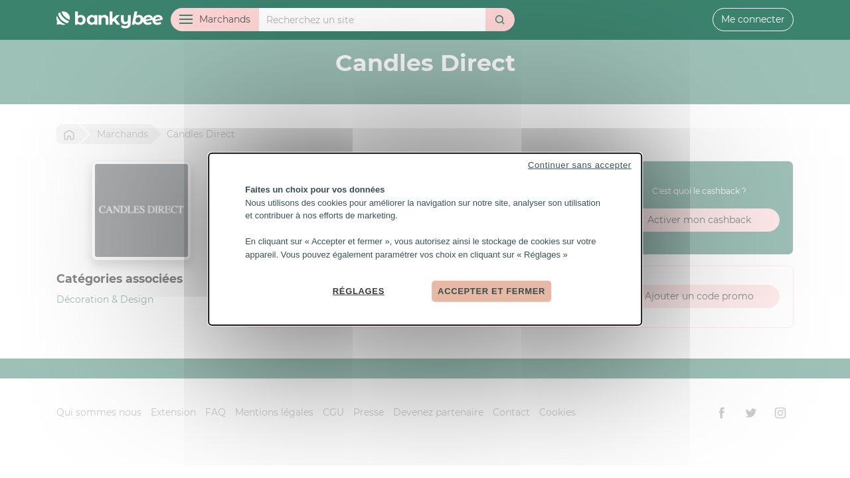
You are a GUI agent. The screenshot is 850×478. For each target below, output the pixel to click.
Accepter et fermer (491, 291)
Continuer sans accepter (580, 165)
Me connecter (753, 19)
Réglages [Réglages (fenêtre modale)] (358, 291)
